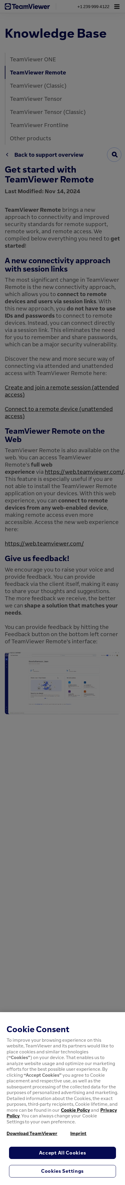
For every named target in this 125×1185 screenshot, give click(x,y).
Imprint (78, 1133)
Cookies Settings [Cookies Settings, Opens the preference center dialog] (62, 1171)
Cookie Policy (75, 1110)
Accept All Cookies (62, 1152)
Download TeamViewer (32, 1133)
